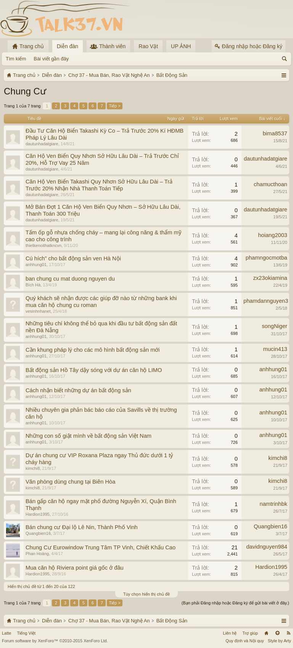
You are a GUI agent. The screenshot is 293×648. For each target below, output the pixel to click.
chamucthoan (270, 184)
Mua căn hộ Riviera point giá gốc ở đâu (75, 568)
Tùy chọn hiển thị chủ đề (146, 594)
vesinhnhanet (38, 311)
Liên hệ (230, 633)
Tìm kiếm (16, 59)
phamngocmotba (266, 258)
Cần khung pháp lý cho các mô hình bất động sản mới (93, 350)
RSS (288, 633)
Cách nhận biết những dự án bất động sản (78, 390)
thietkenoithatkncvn (43, 245)
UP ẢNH (181, 46)
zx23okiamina (270, 278)
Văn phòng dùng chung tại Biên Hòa (70, 482)
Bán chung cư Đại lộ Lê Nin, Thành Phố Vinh (82, 527)
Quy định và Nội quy (244, 640)
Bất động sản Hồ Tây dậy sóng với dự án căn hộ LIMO (94, 370)
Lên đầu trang (277, 633)
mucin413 (275, 349)
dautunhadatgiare (42, 143)
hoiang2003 (272, 235)
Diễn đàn (67, 46)
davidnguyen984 (266, 547)
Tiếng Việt (26, 633)
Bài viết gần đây (51, 59)
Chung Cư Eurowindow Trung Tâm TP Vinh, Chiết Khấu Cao (100, 547)
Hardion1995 (38, 514)
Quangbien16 (38, 533)
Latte (6, 633)
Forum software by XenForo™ (55, 640)
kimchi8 (33, 468)
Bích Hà (33, 285)
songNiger (274, 326)
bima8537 (275, 133)
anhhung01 (36, 264)
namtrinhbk (273, 504)
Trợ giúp (250, 633)
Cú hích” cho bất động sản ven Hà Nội (73, 258)
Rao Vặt (148, 46)
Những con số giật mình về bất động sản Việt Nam (88, 436)
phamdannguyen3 (265, 301)
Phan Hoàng (37, 553)
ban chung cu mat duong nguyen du (70, 279)
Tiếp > (114, 106)
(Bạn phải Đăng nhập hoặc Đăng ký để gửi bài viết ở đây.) (235, 603)
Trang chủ (266, 633)
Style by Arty (279, 640)
